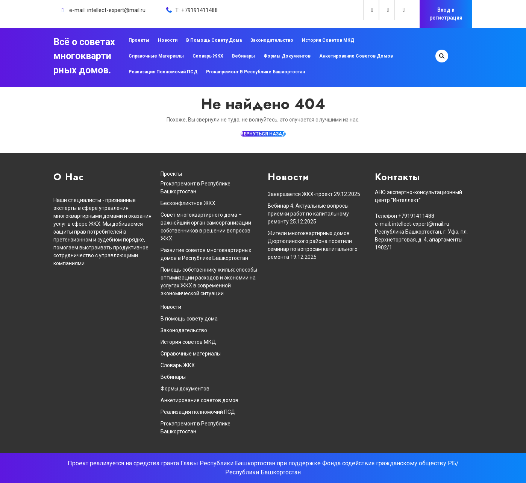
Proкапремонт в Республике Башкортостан (255, 71)
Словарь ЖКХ (208, 56)
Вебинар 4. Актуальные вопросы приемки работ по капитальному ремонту (308, 214)
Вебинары (243, 56)
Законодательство (271, 40)
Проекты (139, 40)
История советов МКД (328, 40)
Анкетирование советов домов (356, 56)
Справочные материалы (156, 56)
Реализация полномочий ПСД (163, 71)
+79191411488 (199, 10)
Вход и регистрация (445, 14)
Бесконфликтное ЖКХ (188, 203)
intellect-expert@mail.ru (116, 10)
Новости (167, 40)
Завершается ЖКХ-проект (300, 194)
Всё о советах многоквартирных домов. (84, 56)
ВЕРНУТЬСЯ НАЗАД (263, 134)
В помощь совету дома (214, 40)
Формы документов (287, 56)
